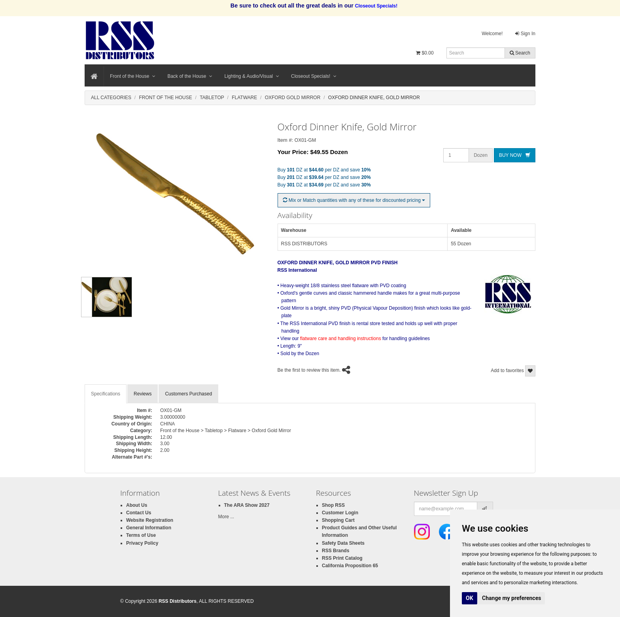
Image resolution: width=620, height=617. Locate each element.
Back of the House (189, 76)
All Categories (111, 97)
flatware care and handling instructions (340, 338)
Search (520, 53)
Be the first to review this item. (309, 370)
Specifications (105, 394)
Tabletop (212, 97)
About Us (136, 505)
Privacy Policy (142, 543)
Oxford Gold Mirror (293, 97)
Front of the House (132, 76)
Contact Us (138, 512)
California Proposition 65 (350, 565)
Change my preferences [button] (511, 598)
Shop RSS (333, 505)
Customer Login (340, 512)
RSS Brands (335, 550)
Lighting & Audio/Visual (251, 76)
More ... (226, 516)
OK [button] (469, 598)
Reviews (142, 394)
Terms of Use (141, 535)
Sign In (525, 33)
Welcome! (492, 33)
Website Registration (149, 520)
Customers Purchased (188, 394)
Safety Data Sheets (343, 543)
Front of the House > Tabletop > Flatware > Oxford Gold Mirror (225, 430)
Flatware (244, 97)
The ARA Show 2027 (247, 505)
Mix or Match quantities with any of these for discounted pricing (354, 200)
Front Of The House (165, 97)
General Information (148, 527)
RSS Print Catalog (342, 558)
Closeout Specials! (313, 76)
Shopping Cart (338, 520)
